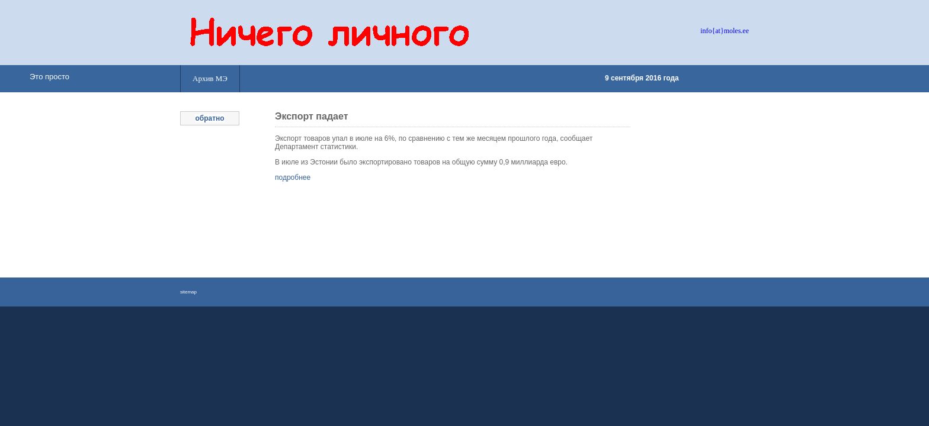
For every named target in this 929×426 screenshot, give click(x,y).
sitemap (188, 292)
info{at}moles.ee (724, 31)
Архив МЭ (210, 78)
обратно (209, 118)
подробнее (292, 177)
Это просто (49, 76)
